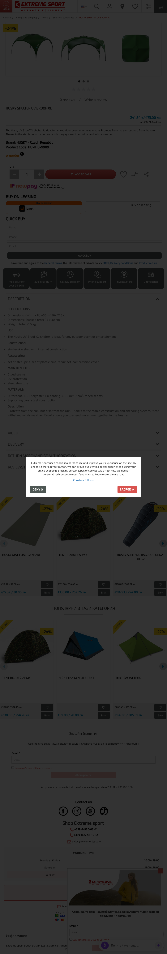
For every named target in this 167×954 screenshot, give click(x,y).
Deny (37, 489)
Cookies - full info (83, 480)
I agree (127, 489)
